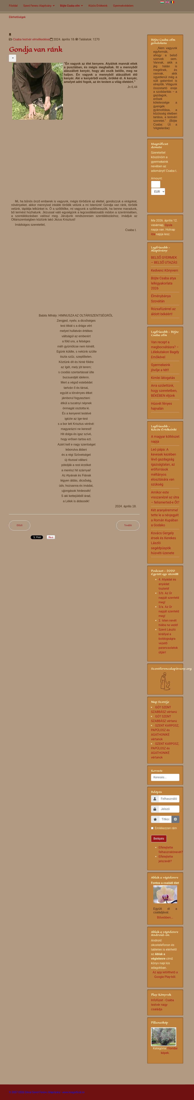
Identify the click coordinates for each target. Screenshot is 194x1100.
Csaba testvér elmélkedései (31, 39)
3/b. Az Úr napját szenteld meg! (169, 597)
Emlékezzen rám (166, 828)
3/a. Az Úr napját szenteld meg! (169, 611)
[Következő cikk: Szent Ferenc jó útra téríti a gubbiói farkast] (128, 525)
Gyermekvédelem (123, 5)
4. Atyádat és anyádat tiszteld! (167, 584)
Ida (153, 234)
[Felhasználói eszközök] (12, 58)
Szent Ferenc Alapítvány (37, 5)
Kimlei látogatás (163, 378)
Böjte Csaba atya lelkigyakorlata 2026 (163, 283)
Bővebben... (165, 917)
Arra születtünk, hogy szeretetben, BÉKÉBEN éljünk (164, 391)
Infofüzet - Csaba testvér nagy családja (162, 1004)
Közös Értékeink (97, 5)
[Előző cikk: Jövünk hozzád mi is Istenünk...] (19, 525)
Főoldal (13, 5)
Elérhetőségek (17, 17)
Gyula (168, 225)
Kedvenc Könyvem (164, 270)
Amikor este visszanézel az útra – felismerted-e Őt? (165, 497)
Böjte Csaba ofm (70, 5)
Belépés (158, 838)
